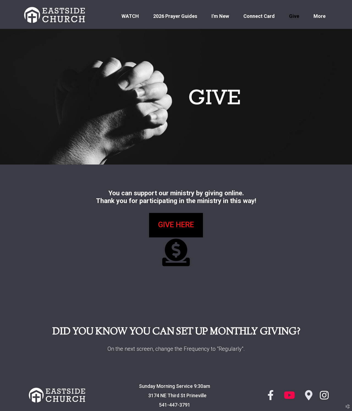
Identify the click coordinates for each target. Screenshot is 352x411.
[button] (176, 225)
